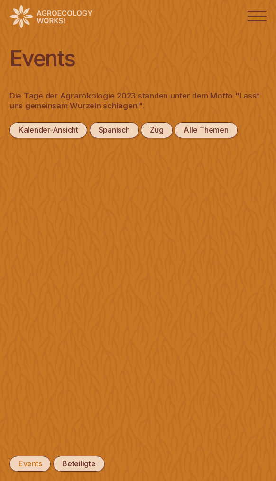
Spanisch (114, 129)
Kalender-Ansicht (48, 129)
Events (30, 463)
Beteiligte (78, 463)
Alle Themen (206, 129)
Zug (156, 129)
